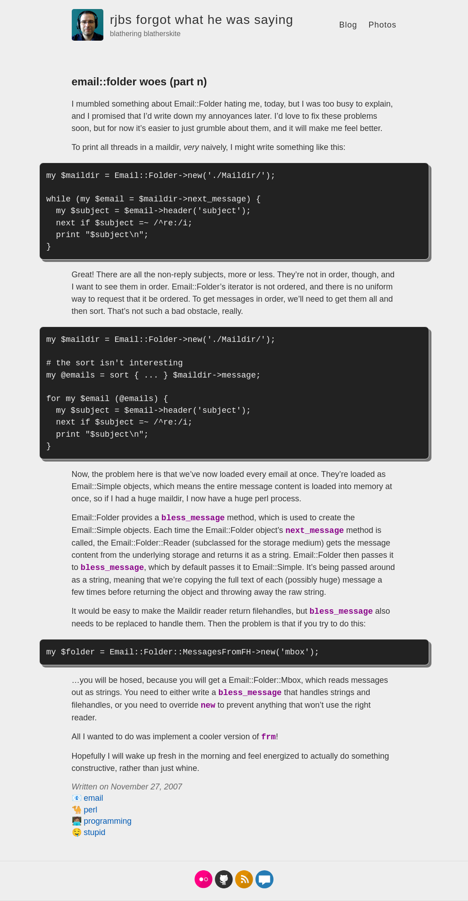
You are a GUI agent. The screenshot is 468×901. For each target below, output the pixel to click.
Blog (348, 24)
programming (108, 821)
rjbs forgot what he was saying (202, 20)
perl (90, 809)
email (93, 798)
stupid (95, 832)
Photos (382, 24)
